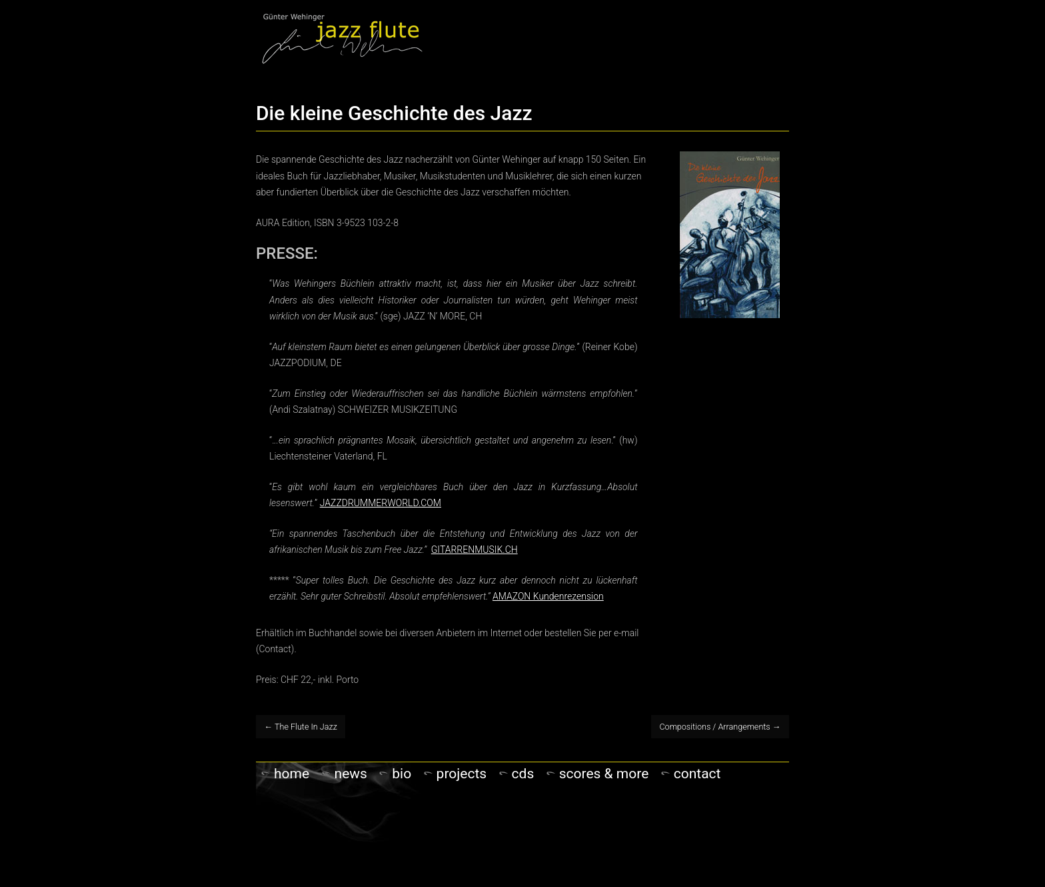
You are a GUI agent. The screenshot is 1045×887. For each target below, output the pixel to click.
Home (291, 774)
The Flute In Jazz (301, 727)
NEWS (351, 774)
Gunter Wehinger (342, 37)
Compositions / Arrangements (719, 727)
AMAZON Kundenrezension (548, 596)
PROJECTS (462, 774)
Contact (697, 774)
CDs (523, 774)
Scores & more (604, 774)
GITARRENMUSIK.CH (474, 549)
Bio (401, 774)
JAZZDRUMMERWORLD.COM (380, 503)
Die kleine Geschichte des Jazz (394, 113)
